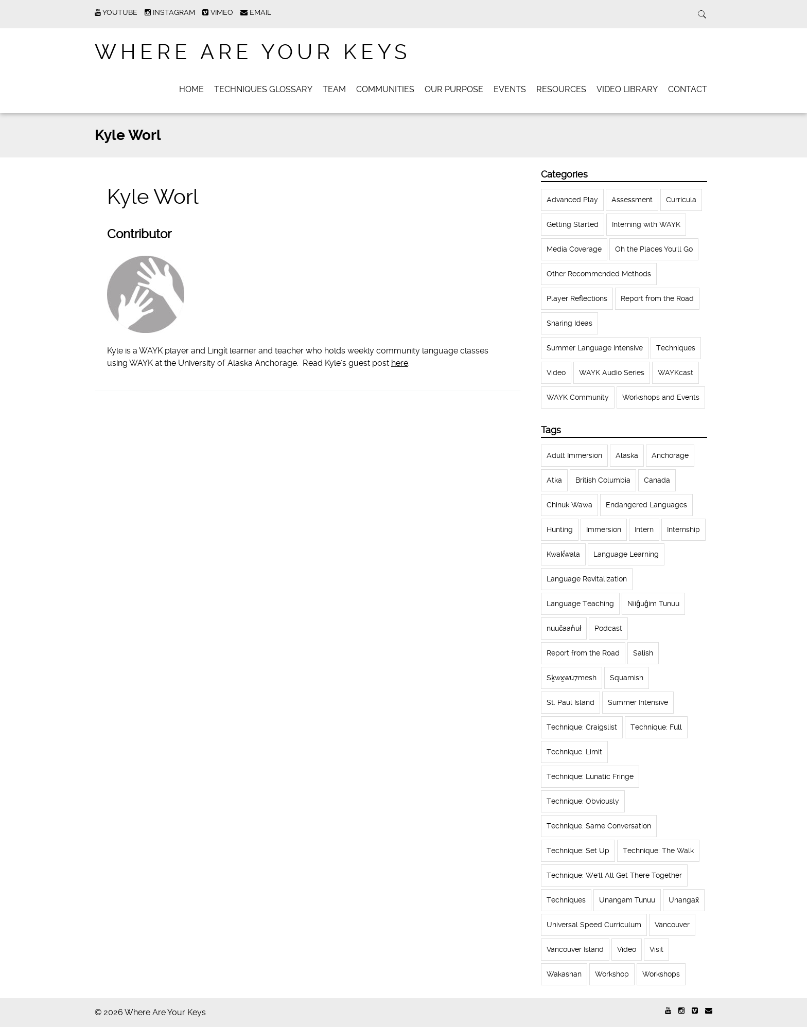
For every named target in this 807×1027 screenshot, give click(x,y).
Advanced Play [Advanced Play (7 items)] (572, 200)
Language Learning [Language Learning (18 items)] (626, 554)
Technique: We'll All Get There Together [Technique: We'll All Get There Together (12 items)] (614, 875)
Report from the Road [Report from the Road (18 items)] (657, 298)
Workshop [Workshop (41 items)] (612, 974)
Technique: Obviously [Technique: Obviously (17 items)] (583, 801)
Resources (561, 89)
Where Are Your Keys (253, 52)
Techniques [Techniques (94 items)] (566, 900)
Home (191, 89)
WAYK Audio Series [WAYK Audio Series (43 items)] (611, 372)
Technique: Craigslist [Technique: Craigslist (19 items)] (582, 727)
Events (510, 89)
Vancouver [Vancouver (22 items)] (672, 924)
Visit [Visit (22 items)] (656, 949)
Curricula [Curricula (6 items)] (681, 200)
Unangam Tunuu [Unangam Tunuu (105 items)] (627, 900)
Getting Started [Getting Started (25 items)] (573, 224)
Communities (385, 89)
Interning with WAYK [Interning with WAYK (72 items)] (646, 224)
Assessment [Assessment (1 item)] (632, 200)
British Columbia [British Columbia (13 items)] (602, 480)
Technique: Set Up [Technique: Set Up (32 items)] (578, 850)
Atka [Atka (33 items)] (554, 480)
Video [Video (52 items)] (556, 372)
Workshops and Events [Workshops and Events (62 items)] (660, 397)
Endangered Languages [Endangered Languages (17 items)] (646, 505)
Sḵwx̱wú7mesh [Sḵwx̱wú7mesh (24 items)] (572, 678)
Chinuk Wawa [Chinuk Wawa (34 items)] (569, 505)
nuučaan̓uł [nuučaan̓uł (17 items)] (564, 628)
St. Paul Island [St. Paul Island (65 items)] (570, 702)
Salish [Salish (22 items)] (643, 653)
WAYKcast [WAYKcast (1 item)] (675, 372)
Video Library (627, 89)
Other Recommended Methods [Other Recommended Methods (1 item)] (599, 274)
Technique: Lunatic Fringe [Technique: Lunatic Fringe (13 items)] (590, 776)
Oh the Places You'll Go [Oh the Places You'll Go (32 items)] (654, 249)
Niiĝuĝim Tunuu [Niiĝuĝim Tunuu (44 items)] (653, 603)
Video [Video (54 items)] (626, 949)
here (399, 363)
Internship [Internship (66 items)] (683, 529)
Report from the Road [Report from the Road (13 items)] (583, 653)
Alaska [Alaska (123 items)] (627, 455)
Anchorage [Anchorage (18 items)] (670, 455)
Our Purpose (454, 89)
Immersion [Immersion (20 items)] (603, 529)
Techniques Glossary (263, 89)
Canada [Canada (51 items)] (657, 480)
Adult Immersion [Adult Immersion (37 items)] (574, 455)
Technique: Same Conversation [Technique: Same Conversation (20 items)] (599, 826)
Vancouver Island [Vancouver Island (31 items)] (575, 949)
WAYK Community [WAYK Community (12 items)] (578, 397)
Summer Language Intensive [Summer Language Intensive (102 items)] (595, 348)
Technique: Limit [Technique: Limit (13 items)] (574, 752)
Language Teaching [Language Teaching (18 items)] (580, 603)
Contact (687, 89)
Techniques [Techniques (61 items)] (675, 348)
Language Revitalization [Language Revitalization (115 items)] (587, 579)
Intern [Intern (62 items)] (644, 529)
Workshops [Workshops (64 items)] (661, 974)
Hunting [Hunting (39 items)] (560, 529)
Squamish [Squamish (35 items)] (626, 678)
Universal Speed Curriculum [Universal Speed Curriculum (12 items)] (594, 924)
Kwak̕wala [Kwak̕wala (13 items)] (563, 554)
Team (334, 89)
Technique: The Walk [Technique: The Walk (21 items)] (658, 850)
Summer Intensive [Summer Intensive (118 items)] (638, 702)
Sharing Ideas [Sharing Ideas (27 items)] (569, 323)
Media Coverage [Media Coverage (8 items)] (574, 249)
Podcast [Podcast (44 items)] (608, 628)
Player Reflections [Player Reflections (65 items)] (577, 298)
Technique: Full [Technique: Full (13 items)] (656, 727)
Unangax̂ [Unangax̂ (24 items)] (684, 900)
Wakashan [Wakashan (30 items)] (564, 974)
